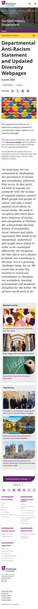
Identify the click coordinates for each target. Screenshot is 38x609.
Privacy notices (6, 600)
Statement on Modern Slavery (27, 507)
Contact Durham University (18, 479)
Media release (7, 85)
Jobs (2, 505)
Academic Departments (8, 514)
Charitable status (7, 591)
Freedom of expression (28, 511)
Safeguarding (24, 523)
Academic (21, 11)
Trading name (6, 595)
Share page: (5, 91)
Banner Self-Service (7, 551)
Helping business (6, 534)
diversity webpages (14, 142)
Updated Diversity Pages (11, 13)
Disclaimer (4, 593)
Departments (12, 11)
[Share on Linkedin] (28, 91)
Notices (23, 504)
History (28, 11)
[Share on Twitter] (17, 91)
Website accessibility (27, 515)
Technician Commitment (8, 556)
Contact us (4, 507)
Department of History (10, 35)
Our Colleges (5, 512)
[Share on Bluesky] (12, 92)
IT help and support (7, 561)
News (34, 11)
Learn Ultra (4, 549)
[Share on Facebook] (22, 91)
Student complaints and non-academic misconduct (28, 519)
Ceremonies (5, 517)
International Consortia (28, 534)
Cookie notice (5, 598)
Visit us (3, 510)
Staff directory (5, 553)
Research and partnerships (25, 537)
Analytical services (7, 536)
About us (18, 485)
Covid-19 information (27, 513)
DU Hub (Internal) (6, 558)
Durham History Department (13, 23)
